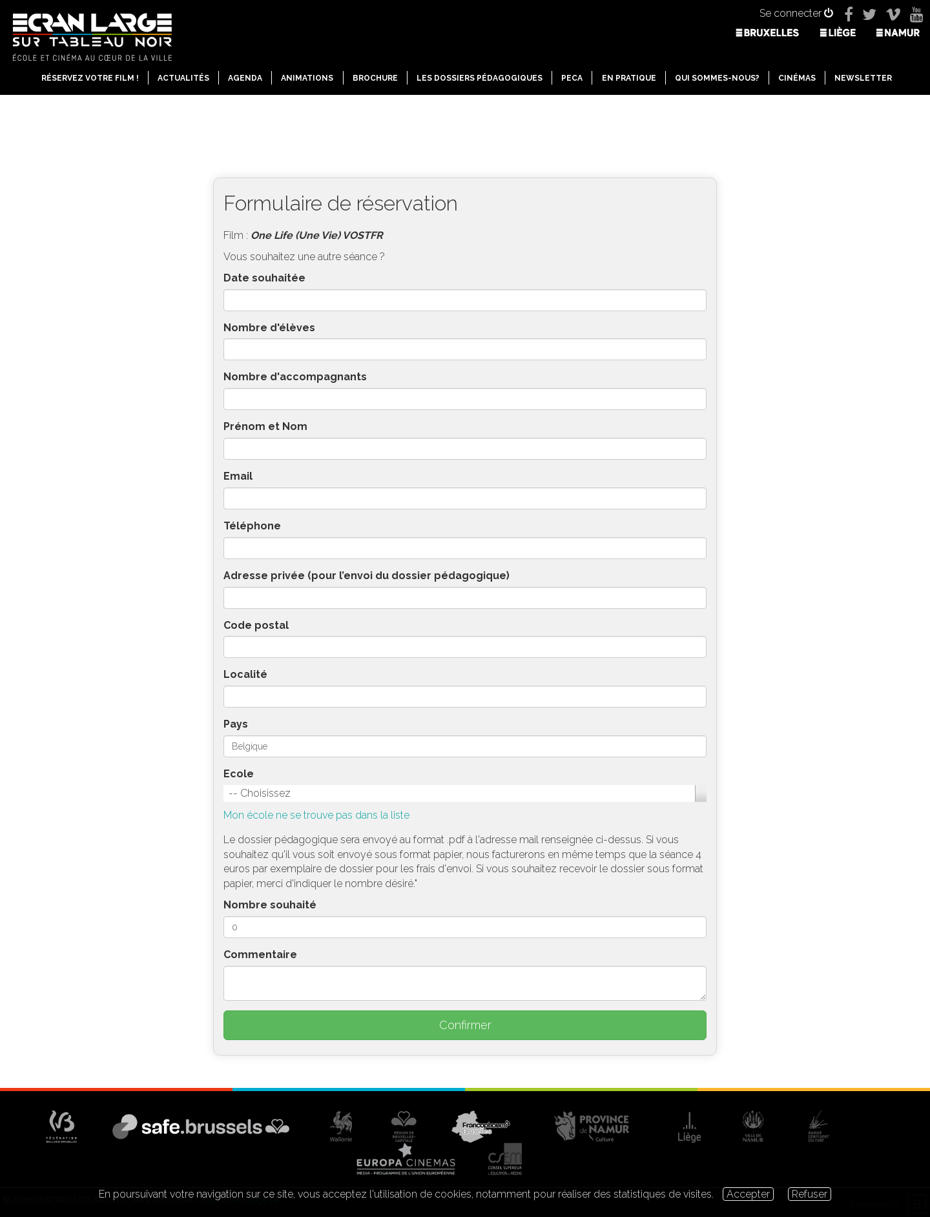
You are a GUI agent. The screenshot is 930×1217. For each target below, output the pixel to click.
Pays (235, 724)
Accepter (748, 1194)
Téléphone (252, 526)
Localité (245, 674)
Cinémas (797, 78)
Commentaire (260, 954)
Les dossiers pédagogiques (479, 78)
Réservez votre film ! (90, 78)
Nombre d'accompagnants (295, 377)
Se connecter (796, 13)
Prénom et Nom (265, 426)
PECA (572, 78)
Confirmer (465, 1025)
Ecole (238, 774)
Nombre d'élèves (269, 328)
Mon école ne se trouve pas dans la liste (316, 815)
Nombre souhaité (269, 905)
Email (238, 476)
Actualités (183, 78)
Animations (307, 78)
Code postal (256, 625)
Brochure (375, 78)
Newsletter (863, 78)
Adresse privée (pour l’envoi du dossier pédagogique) (366, 575)
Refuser (809, 1194)
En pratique (629, 78)
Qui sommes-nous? (717, 78)
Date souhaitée (264, 278)
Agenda (245, 78)
